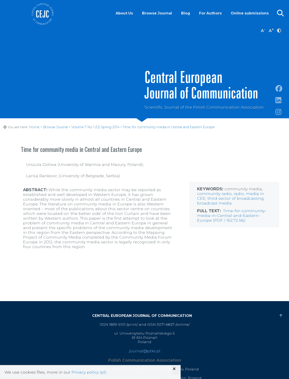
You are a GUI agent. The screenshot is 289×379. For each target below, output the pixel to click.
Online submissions (250, 13)
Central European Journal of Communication (42, 14)
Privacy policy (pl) (89, 372)
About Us (124, 13)
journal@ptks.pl (144, 351)
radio (226, 193)
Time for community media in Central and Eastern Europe (169, 127)
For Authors (210, 13)
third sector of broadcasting (235, 198)
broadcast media (214, 203)
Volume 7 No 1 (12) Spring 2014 (95, 127)
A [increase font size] (271, 30)
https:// (282, 105)
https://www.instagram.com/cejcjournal (282, 117)
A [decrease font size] (263, 30)
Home (34, 127)
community (209, 193)
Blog (185, 13)
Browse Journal (157, 13)
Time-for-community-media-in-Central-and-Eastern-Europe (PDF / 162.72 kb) (231, 215)
